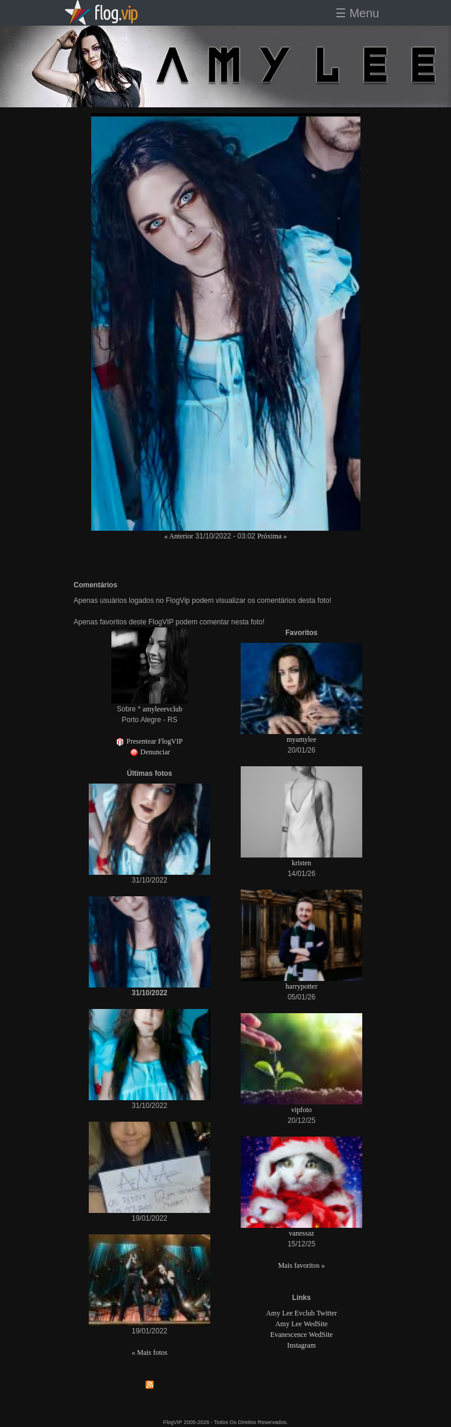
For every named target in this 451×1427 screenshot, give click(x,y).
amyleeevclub (162, 709)
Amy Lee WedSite (301, 1324)
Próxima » (272, 536)
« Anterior (178, 536)
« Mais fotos (149, 1352)
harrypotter (301, 986)
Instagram (301, 1345)
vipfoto (301, 1110)
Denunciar (149, 752)
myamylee (301, 739)
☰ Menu (357, 13)
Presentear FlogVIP (149, 741)
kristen (302, 863)
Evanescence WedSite (301, 1334)
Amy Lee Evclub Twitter (301, 1313)
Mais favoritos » (301, 1265)
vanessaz (302, 1233)
